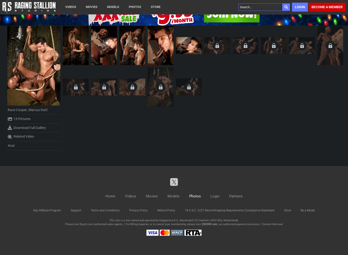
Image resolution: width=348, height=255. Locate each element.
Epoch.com (86, 224)
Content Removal (272, 224)
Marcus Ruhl (38, 110)
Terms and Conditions (105, 210)
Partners (236, 196)
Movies (91, 7)
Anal (11, 146)
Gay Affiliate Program (47, 210)
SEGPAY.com (209, 224)
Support (76, 210)
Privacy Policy (138, 210)
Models (113, 7)
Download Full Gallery (27, 128)
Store (155, 7)
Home (110, 196)
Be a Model (308, 210)
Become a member (327, 7)
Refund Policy (166, 210)
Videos (70, 7)
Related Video (21, 136)
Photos (135, 7)
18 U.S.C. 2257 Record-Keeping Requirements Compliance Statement (230, 210)
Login (300, 7)
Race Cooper (17, 110)
